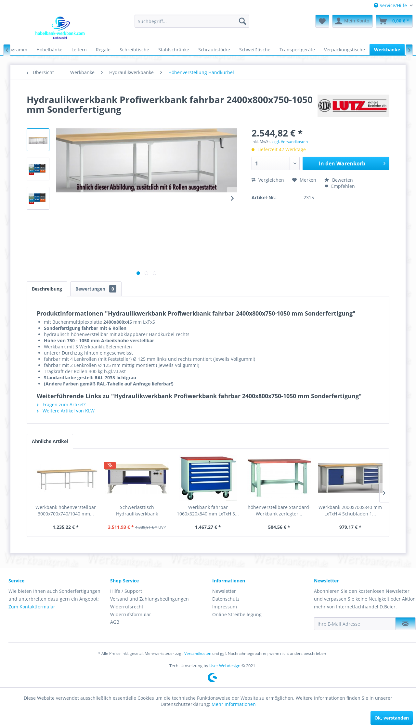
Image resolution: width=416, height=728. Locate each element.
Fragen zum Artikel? (61, 404)
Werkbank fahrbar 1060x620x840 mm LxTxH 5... (208, 510)
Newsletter (224, 591)
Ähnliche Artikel (50, 441)
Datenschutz (226, 599)
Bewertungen (95, 288)
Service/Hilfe (391, 5)
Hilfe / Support (126, 591)
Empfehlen (339, 186)
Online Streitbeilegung (237, 614)
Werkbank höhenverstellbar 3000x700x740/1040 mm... (65, 510)
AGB (114, 622)
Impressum (224, 607)
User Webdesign (224, 666)
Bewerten (338, 180)
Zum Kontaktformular (31, 607)
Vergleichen (268, 180)
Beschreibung (47, 289)
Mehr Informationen (234, 704)
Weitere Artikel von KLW (66, 411)
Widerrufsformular (130, 614)
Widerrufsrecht (126, 607)
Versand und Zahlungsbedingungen (149, 599)
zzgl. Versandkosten (290, 141)
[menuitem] (391, 5)
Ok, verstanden (391, 718)
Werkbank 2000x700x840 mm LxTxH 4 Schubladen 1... (350, 510)
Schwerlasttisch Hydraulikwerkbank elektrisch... (137, 510)
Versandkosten (197, 653)
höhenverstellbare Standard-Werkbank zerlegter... (279, 510)
